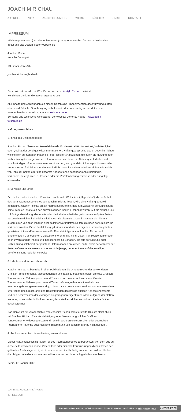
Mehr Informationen (147, 408)
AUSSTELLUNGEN (55, 17)
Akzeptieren (168, 408)
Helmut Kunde (58, 112)
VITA (31, 17)
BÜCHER (98, 17)
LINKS (116, 17)
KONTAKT (135, 17)
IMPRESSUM (15, 394)
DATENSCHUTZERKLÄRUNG (25, 389)
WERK (79, 17)
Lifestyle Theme (71, 91)
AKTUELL (14, 17)
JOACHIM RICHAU (30, 9)
